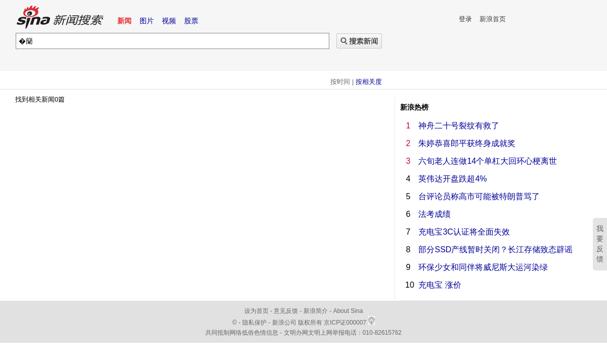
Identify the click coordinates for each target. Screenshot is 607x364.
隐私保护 (255, 322)
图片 (147, 21)
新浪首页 (493, 19)
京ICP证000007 (349, 322)
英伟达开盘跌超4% (452, 178)
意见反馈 (286, 310)
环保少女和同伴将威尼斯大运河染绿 (483, 267)
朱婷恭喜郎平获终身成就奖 (466, 143)
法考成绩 (434, 214)
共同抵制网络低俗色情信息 (241, 332)
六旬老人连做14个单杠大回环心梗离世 (487, 161)
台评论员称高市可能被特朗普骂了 (479, 196)
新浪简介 (316, 310)
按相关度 (369, 81)
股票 (191, 21)
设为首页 (256, 310)
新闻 (124, 21)
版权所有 (310, 322)
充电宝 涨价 (439, 285)
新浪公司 (284, 322)
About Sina (348, 310)
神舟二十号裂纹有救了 (458, 125)
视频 (169, 21)
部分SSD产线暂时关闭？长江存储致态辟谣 (495, 249)
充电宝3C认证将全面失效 (463, 232)
